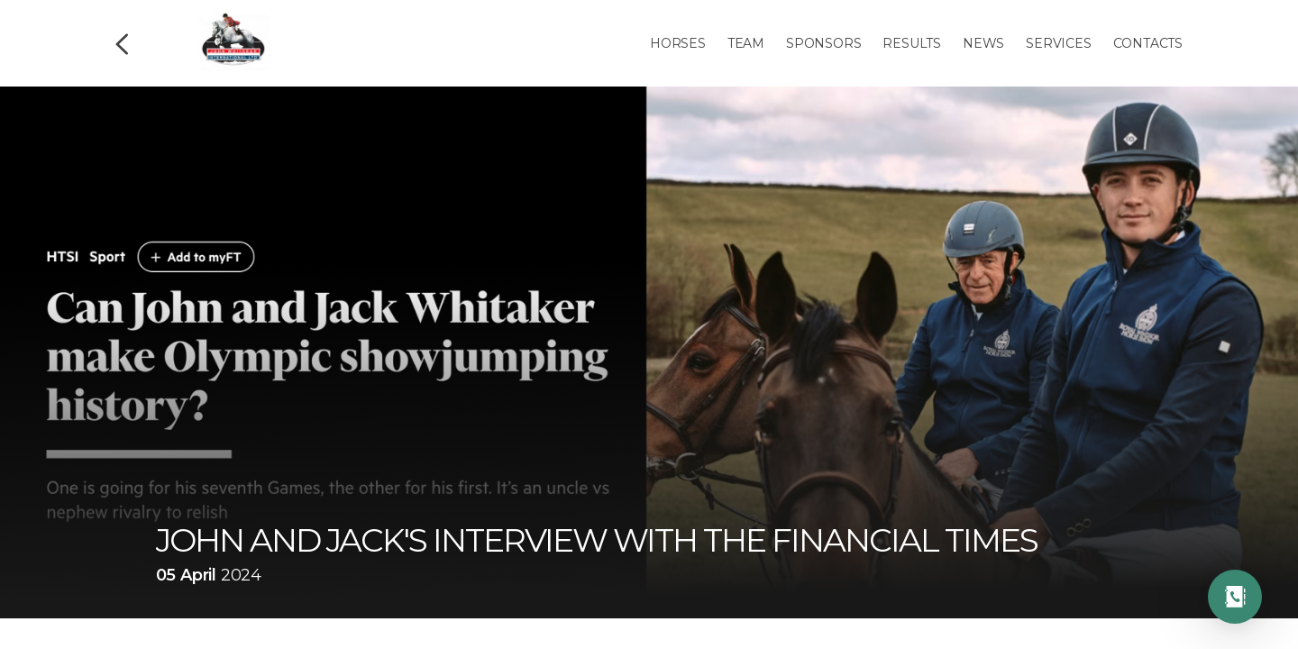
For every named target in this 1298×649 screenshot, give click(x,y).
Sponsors (823, 43)
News (983, 43)
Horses (678, 43)
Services (1058, 43)
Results (911, 43)
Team (745, 43)
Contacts (1148, 43)
